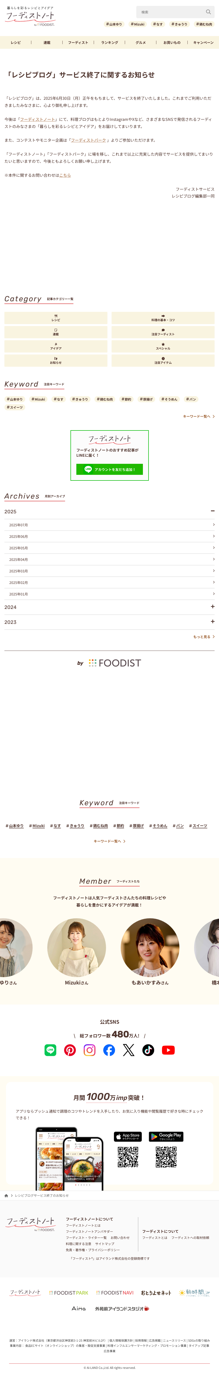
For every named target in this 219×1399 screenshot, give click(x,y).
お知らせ (56, 361)
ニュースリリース (174, 1340)
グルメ (141, 42)
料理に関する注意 (78, 1243)
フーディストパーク (88, 140)
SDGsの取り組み (199, 1340)
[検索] (208, 12)
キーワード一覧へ (199, 416)
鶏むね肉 (205, 24)
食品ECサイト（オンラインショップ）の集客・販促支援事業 (65, 1345)
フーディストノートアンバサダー (89, 1231)
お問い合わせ (120, 1237)
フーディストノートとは (83, 1225)
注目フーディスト (163, 332)
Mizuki (139, 24)
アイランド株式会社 (31, 1340)
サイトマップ (104, 1243)
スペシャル (163, 346)
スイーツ (16, 407)
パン (192, 399)
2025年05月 (112, 547)
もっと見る (204, 637)
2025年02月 (112, 582)
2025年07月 (112, 524)
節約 (128, 399)
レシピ (16, 42)
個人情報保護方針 (121, 1340)
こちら (65, 175)
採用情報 (141, 1340)
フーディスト (78, 42)
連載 (47, 42)
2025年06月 (112, 536)
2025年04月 (112, 559)
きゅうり (181, 24)
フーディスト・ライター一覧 (86, 1237)
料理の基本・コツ (163, 318)
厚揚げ (148, 399)
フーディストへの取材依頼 (190, 1237)
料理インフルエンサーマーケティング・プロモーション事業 (146, 1345)
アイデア (56, 346)
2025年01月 (112, 594)
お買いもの (172, 42)
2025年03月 (112, 570)
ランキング (109, 42)
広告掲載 (155, 1340)
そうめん (171, 399)
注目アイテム (163, 361)
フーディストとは (154, 1237)
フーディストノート (37, 119)
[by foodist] (109, 659)
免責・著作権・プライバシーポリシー (93, 1249)
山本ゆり (115, 24)
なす (159, 24)
